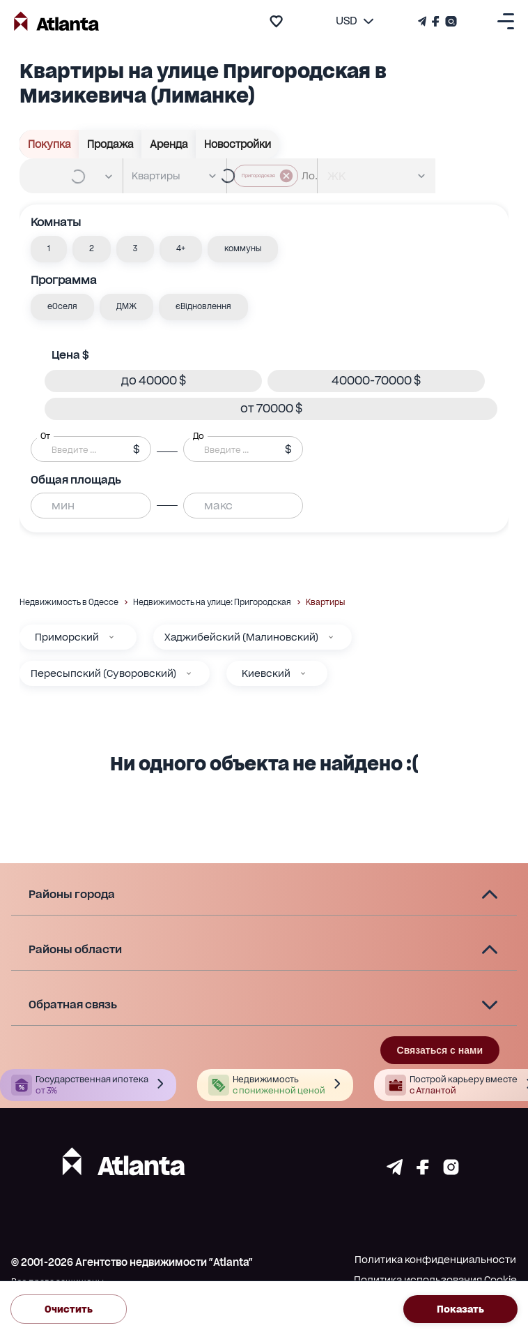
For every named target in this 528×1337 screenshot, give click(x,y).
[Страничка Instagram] (449, 21)
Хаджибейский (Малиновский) (241, 637)
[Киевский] (303, 673)
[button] (49, 249)
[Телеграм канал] (423, 21)
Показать (460, 1309)
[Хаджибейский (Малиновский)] (331, 637)
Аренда (168, 144)
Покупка (49, 144)
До (198, 435)
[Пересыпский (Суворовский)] (189, 673)
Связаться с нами (440, 1050)
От (45, 435)
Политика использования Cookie (435, 1279)
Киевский (266, 673)
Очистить (68, 1309)
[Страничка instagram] (451, 1171)
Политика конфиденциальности (435, 1259)
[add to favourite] (276, 21)
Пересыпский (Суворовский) (103, 673)
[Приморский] (111, 637)
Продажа (110, 144)
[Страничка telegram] (395, 1171)
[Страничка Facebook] (435, 21)
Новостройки (237, 144)
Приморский (67, 637)
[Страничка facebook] (423, 1171)
